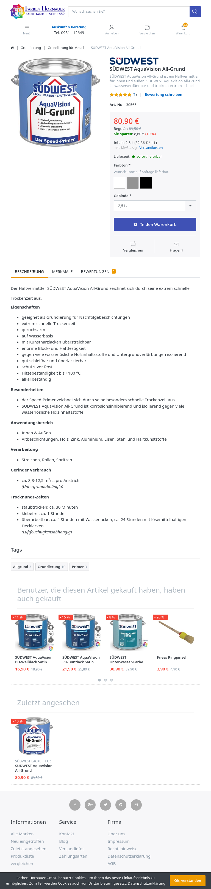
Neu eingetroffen (27, 841)
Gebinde (121, 196)
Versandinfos (71, 849)
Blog (63, 841)
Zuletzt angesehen (28, 849)
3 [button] (111, 680)
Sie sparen (123, 134)
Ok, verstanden (187, 880)
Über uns (116, 834)
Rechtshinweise (123, 849)
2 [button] (105, 680)
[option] (56, 102)
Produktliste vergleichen (22, 859)
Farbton (120, 165)
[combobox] (155, 206)
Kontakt (66, 834)
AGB (112, 863)
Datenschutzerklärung (129, 856)
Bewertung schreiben (163, 94)
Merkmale (62, 271)
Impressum (119, 841)
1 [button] (99, 680)
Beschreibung (29, 271)
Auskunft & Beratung (68, 27)
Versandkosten (151, 148)
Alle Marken (22, 834)
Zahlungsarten (73, 856)
